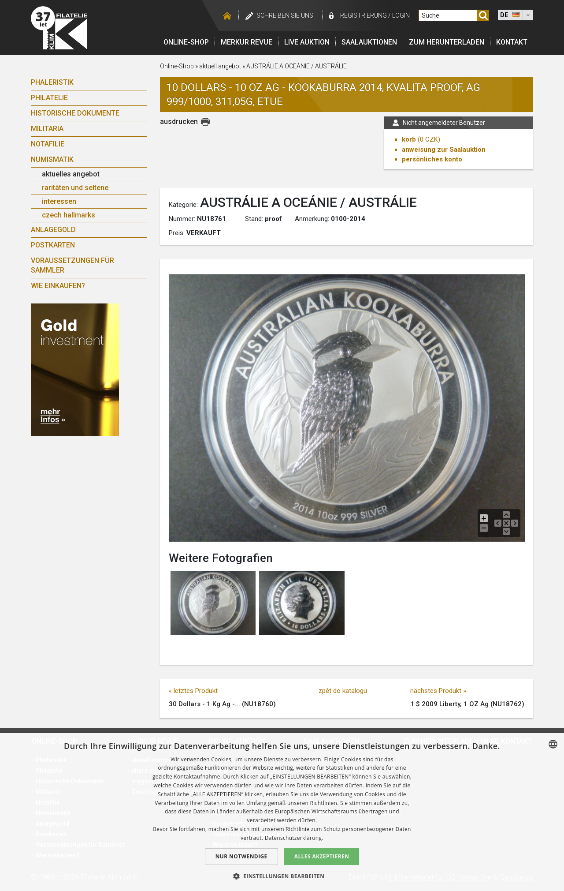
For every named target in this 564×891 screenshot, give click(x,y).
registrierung (363, 15)
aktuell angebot (220, 66)
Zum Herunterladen (446, 42)
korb (409, 139)
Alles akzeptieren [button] (321, 856)
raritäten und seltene (75, 187)
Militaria (47, 128)
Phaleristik (52, 82)
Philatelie (49, 98)
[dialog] (282, 812)
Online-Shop (186, 42)
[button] (282, 876)
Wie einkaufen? (58, 285)
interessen (59, 201)
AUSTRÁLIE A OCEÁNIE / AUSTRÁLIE (296, 66)
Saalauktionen (369, 42)
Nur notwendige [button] (241, 856)
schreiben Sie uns (284, 15)
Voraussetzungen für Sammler (72, 265)
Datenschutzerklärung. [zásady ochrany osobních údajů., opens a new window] (294, 838)
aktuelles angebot (71, 174)
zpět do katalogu (343, 691)
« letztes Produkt (193, 691)
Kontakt (511, 42)
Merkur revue (246, 42)
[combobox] (553, 744)
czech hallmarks (68, 215)
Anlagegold (53, 229)
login (401, 15)
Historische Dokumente (75, 113)
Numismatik (52, 159)
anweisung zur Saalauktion (444, 149)
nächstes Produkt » (438, 691)
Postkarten (53, 245)
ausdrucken (179, 121)
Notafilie (47, 144)
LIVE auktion (307, 42)
